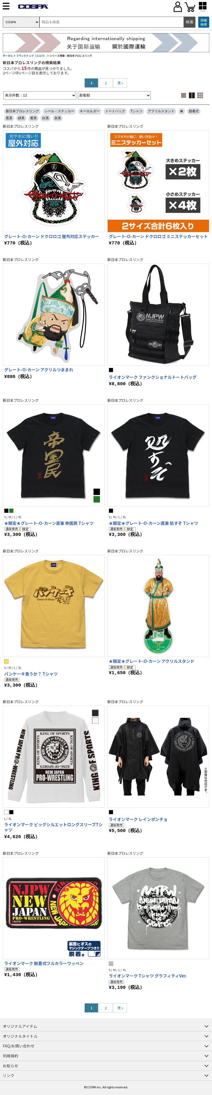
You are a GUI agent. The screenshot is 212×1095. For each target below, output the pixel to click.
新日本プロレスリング (22, 111)
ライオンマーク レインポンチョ (138, 819)
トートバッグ (115, 111)
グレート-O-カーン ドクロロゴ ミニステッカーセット (158, 236)
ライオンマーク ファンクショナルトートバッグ (153, 377)
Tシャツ (136, 111)
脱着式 (194, 111)
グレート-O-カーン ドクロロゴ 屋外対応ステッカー (51, 236)
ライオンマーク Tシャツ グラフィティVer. (148, 976)
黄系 (33, 118)
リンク (8, 1075)
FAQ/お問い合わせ (19, 1046)
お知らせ (10, 1065)
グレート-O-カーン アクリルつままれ (38, 369)
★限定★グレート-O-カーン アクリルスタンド (151, 661)
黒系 (9, 118)
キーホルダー (90, 111)
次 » (120, 82)
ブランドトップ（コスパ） (31, 56)
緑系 (21, 118)
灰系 (57, 118)
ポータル (8, 56)
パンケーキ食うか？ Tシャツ (31, 674)
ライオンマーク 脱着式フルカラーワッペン (44, 963)
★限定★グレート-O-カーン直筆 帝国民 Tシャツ (49, 523)
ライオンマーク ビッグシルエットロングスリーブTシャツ (53, 827)
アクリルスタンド (161, 111)
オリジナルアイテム (20, 1026)
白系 (45, 118)
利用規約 (10, 1055)
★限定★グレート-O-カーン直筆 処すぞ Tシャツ (153, 523)
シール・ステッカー (59, 111)
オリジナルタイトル (20, 1036)
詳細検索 (203, 22)
